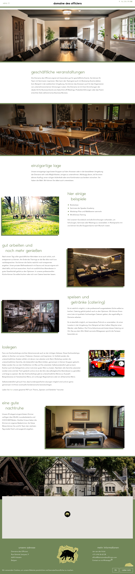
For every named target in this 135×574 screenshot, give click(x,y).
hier (11, 390)
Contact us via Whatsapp (101, 560)
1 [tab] (65, 151)
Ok (116, 570)
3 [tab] (70, 151)
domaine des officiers (67, 4)
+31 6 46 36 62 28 (99, 554)
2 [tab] (67, 151)
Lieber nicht (126, 570)
